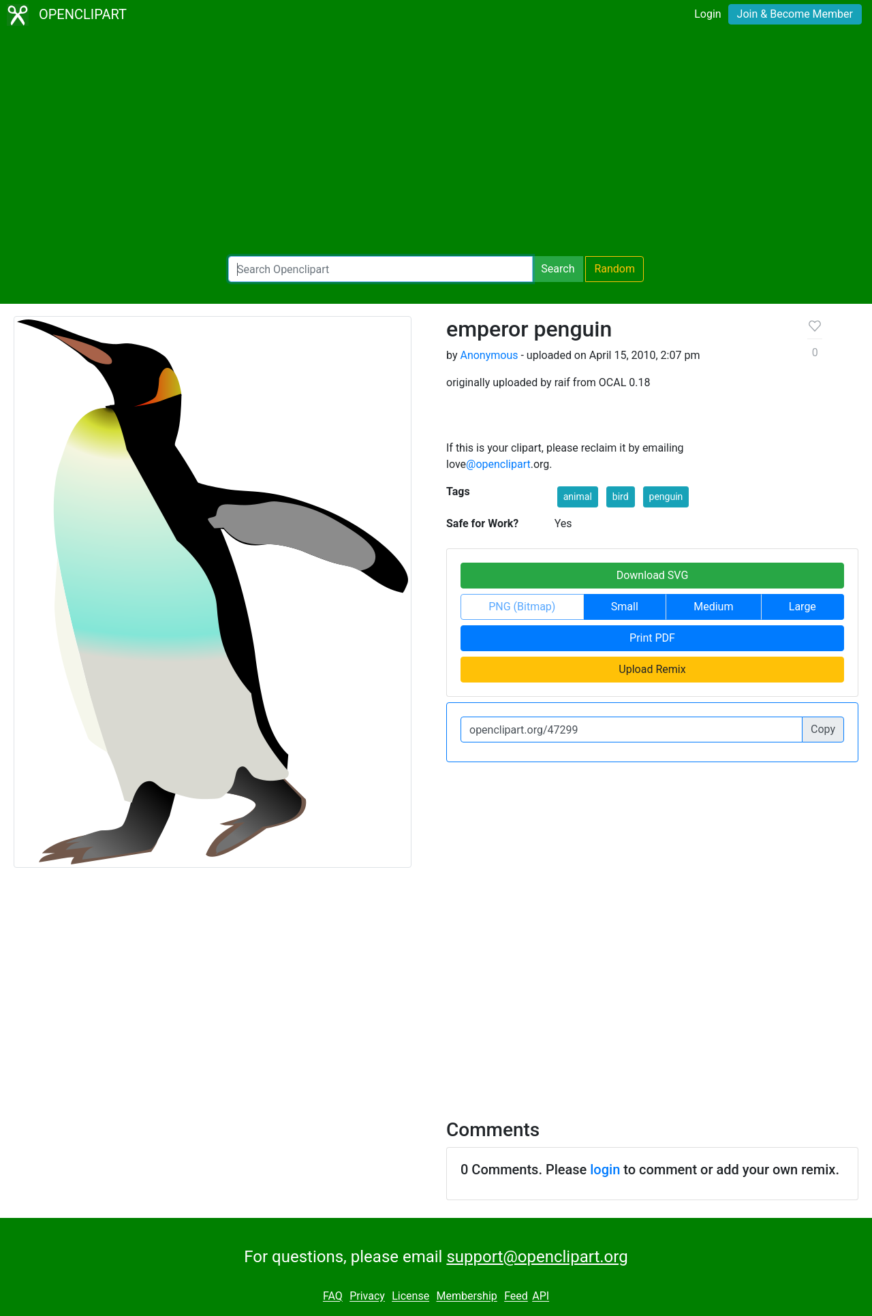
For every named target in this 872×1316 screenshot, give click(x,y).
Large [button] (802, 606)
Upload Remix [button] (652, 669)
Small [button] (624, 606)
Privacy (367, 1296)
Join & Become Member (795, 13)
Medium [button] (713, 606)
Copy (823, 729)
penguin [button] (666, 496)
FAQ (333, 1296)
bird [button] (620, 496)
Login (707, 13)
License (410, 1296)
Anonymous (489, 355)
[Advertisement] (436, 143)
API (540, 1296)
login (605, 1169)
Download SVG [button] (653, 575)
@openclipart (498, 464)
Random (614, 268)
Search (557, 268)
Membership (466, 1296)
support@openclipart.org (536, 1256)
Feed (516, 1296)
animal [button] (577, 496)
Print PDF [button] (652, 637)
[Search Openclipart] (380, 269)
